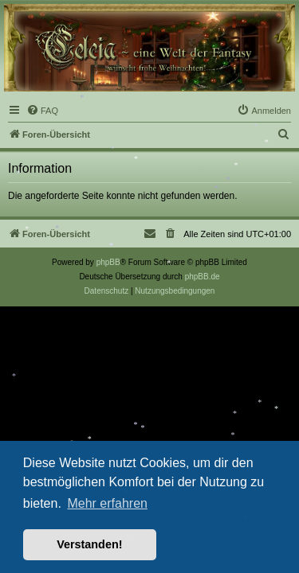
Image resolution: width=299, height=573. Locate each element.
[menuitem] (42, 110)
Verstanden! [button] (89, 544)
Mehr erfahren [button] (107, 503)
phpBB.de (202, 276)
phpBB (108, 262)
